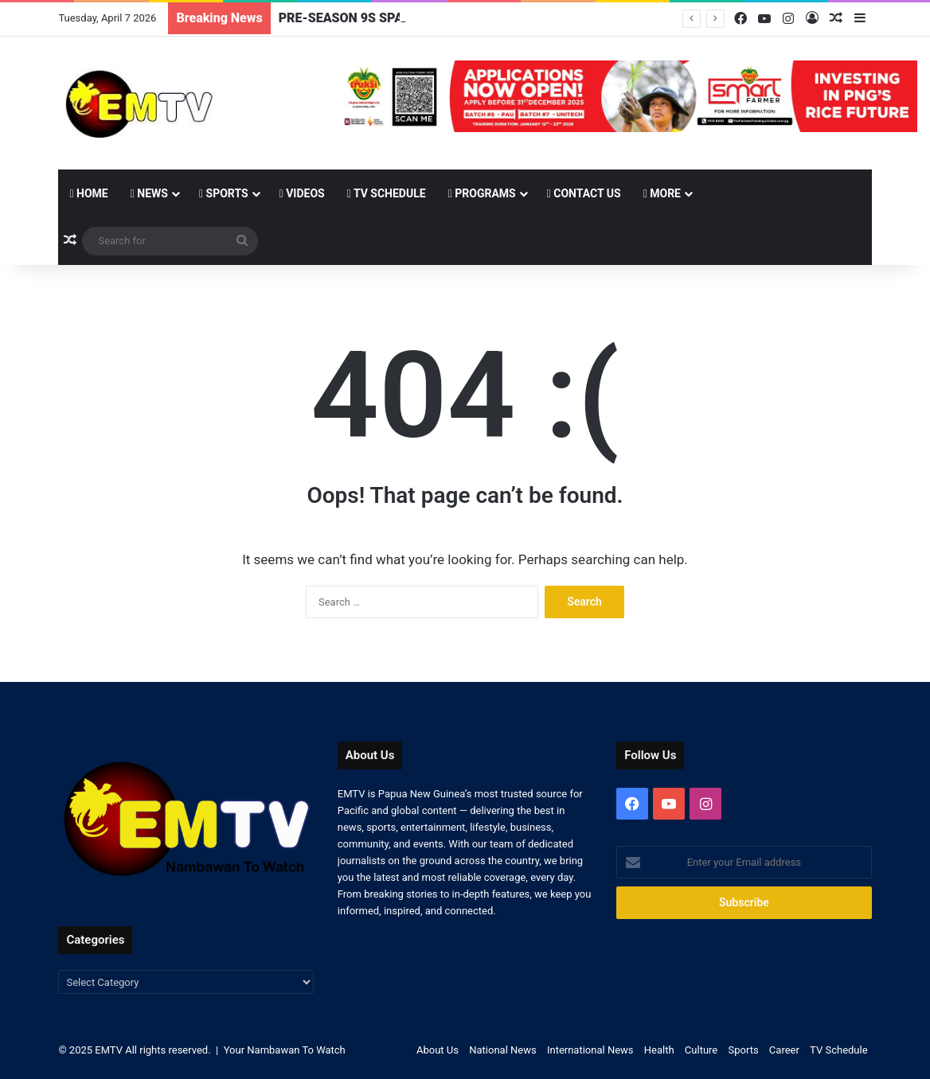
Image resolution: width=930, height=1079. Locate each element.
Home (88, 193)
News (149, 193)
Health (659, 1050)
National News (502, 1050)
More (662, 193)
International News (590, 1050)
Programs (482, 193)
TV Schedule (386, 193)
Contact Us (584, 193)
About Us (437, 1050)
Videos (302, 193)
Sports (223, 193)
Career (784, 1050)
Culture (701, 1050)
